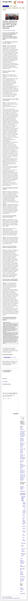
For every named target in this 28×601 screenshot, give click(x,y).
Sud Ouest (23, 543)
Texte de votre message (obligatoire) (10, 393)
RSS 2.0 (18, 598)
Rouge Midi (7, 2)
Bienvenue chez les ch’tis (23, 554)
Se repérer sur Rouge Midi (22, 580)
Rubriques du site (6, 6)
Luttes (21, 558)
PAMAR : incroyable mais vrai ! (22, 439)
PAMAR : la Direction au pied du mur (22, 471)
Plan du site (5, 598)
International (22, 491)
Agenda (11, 6)
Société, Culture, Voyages (21, 573)
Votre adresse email (6, 384)
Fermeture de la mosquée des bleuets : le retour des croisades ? (22, 434)
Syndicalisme (22, 593)
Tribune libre (22, 576)
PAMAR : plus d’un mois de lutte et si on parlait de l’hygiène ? (22, 477)
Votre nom (5, 378)
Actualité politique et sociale (22, 488)
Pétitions (4, 9)
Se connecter (5, 381)
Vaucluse (24, 526)
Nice (23, 537)
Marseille (24, 506)
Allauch (24, 528)
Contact (14, 598)
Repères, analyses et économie (22, 562)
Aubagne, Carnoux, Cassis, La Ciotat (24, 513)
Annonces (14, 6)
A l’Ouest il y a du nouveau (23, 550)
